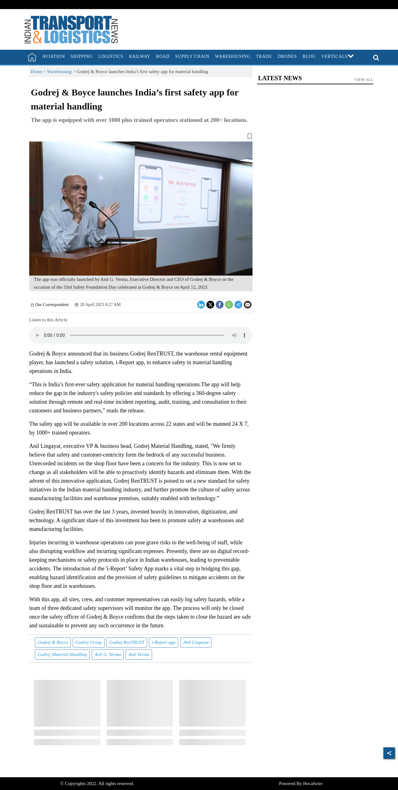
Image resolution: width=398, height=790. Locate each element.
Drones (287, 56)
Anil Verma (138, 654)
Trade (264, 56)
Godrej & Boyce (53, 642)
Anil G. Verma (108, 654)
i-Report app (163, 642)
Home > (39, 71)
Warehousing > (61, 71)
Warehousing (233, 56)
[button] (140, 137)
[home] (32, 57)
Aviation (53, 56)
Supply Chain (192, 56)
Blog (309, 56)
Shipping (82, 56)
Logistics (110, 56)
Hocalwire (312, 783)
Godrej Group (89, 642)
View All (364, 79)
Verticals (337, 56)
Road (163, 56)
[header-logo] (71, 28)
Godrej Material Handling (62, 654)
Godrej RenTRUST (126, 642)
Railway (139, 56)
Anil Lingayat (196, 642)
